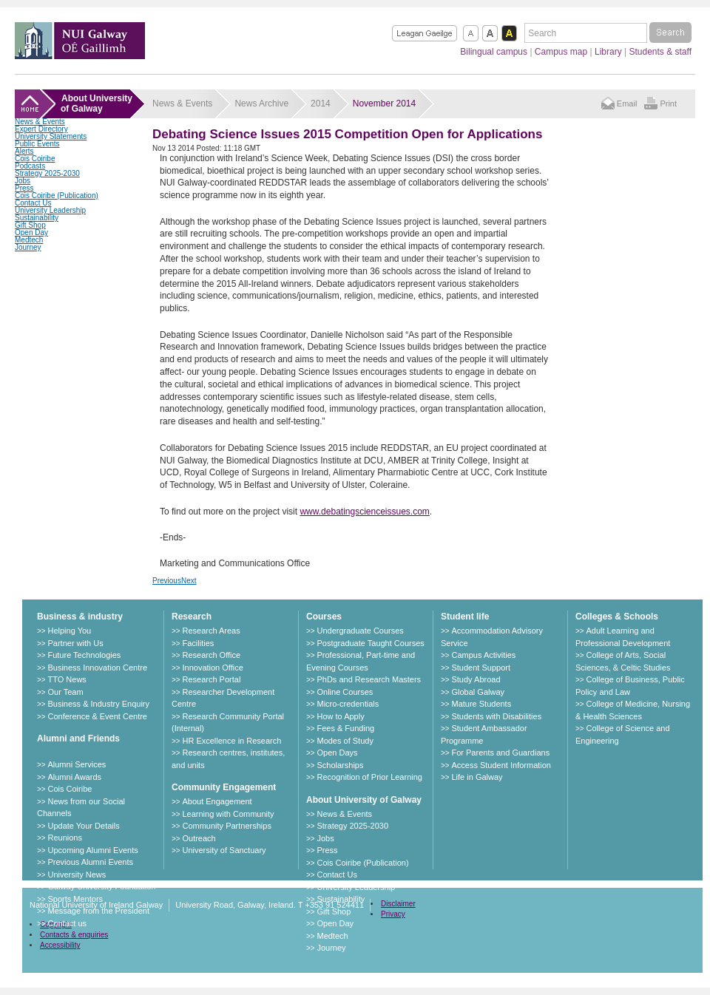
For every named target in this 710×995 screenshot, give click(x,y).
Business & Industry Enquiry (98, 703)
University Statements (51, 136)
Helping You (69, 630)
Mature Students (481, 703)
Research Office (211, 655)
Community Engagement (224, 787)
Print (668, 103)
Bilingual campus (493, 52)
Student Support (480, 667)
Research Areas (211, 630)
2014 (321, 103)
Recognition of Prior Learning (369, 776)
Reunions (64, 837)
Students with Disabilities (496, 716)
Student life (465, 616)
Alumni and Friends (78, 738)
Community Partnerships (226, 825)
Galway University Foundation (101, 886)
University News (76, 874)
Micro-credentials (348, 703)
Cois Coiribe (35, 158)
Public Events (37, 144)
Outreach (198, 838)
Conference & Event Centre (97, 716)
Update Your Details (83, 825)
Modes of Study (345, 740)
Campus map (561, 52)
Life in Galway (476, 776)
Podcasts (30, 166)
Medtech (29, 240)
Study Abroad (475, 679)
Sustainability (36, 218)
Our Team (65, 691)
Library (608, 52)
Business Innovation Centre (97, 667)
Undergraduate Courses (360, 630)
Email (627, 103)
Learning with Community (228, 813)
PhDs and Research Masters (369, 679)
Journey (28, 247)
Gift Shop (30, 225)
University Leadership (50, 210)
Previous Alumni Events (90, 862)
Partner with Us (75, 643)
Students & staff (660, 52)
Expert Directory (41, 129)
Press (24, 188)
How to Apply (340, 716)
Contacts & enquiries (74, 935)
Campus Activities (483, 655)
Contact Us (33, 203)
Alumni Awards (74, 776)
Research (192, 616)
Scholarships (340, 765)
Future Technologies (84, 655)
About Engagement (216, 801)
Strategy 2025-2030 (47, 173)
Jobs (22, 181)
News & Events (40, 122)
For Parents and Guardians (500, 752)
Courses (324, 616)
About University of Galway (364, 800)
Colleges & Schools (616, 616)
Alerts (24, 151)
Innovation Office (212, 667)
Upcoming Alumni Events (92, 850)
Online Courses (345, 691)
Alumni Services (76, 764)
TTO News (66, 679)
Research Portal (211, 679)
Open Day (31, 232)
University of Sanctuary (224, 850)
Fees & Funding (345, 728)
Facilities (198, 643)
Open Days (337, 752)
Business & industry (80, 616)
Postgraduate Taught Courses (370, 643)
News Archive (261, 103)
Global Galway (477, 691)
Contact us (67, 923)
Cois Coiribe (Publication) (56, 195)
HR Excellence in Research (231, 740)
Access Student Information (501, 765)
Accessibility (60, 945)
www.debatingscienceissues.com (364, 511)
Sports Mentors (75, 898)
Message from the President (98, 910)
